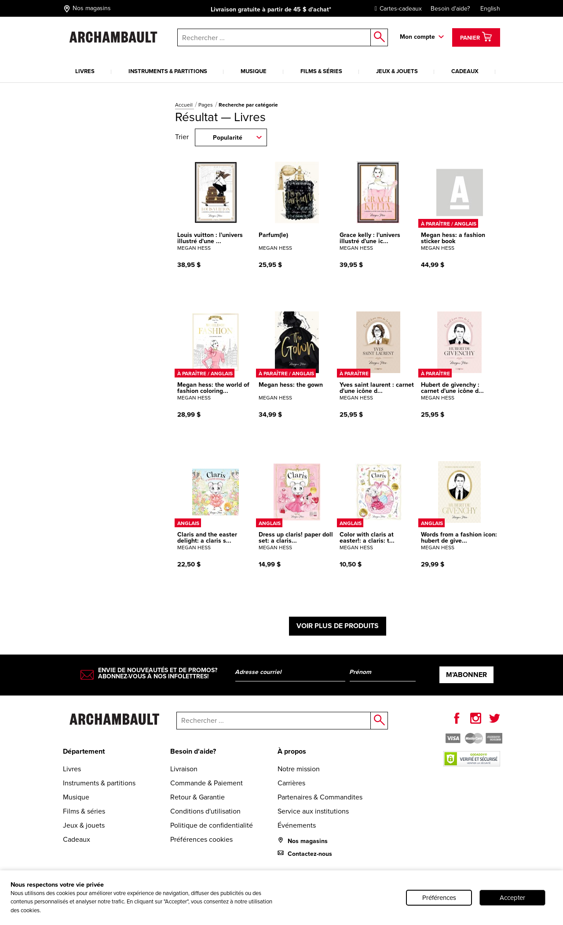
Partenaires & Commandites (320, 797)
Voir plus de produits (337, 626)
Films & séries (321, 71)
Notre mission (299, 769)
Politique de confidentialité (211, 825)
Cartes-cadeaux (396, 8)
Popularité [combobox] (227, 137)
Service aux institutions (313, 811)
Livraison (183, 769)
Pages (206, 105)
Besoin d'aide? (450, 8)
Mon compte (417, 36)
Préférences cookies (201, 839)
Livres (85, 71)
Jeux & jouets (397, 71)
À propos (292, 751)
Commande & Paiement (206, 783)
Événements (297, 825)
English (490, 8)
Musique (254, 71)
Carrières (291, 783)
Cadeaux (465, 71)
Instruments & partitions (167, 71)
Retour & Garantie (197, 797)
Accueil (184, 105)
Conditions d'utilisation (205, 811)
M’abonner (466, 675)
